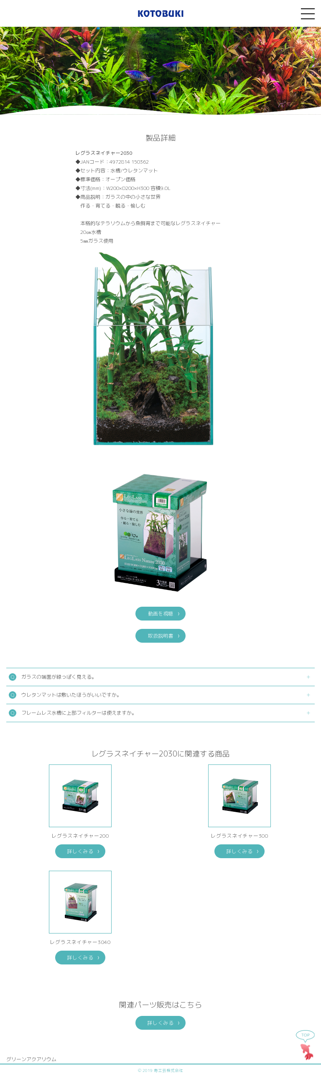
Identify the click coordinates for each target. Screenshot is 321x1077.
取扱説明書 (160, 635)
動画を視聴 (160, 613)
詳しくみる (80, 851)
